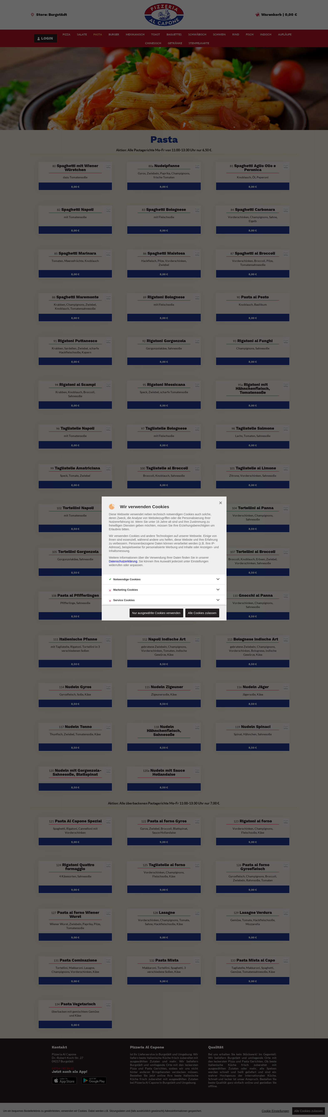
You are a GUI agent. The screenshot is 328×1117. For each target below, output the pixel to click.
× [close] (220, 502)
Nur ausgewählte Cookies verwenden (156, 613)
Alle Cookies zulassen (202, 613)
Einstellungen (199, 561)
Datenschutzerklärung (123, 561)
